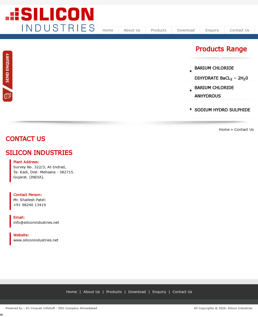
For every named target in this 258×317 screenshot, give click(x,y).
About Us (132, 30)
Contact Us (239, 30)
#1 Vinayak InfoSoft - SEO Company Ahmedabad (61, 308)
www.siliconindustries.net (35, 240)
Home (108, 30)
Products (158, 30)
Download (186, 30)
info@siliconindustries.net (36, 222)
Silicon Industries (240, 308)
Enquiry (212, 30)
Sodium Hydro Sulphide (222, 110)
